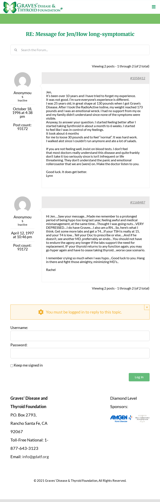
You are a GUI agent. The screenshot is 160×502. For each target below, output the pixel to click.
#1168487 (137, 202)
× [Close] (147, 307)
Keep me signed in (28, 365)
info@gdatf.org (35, 456)
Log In (139, 377)
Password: (19, 345)
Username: (19, 328)
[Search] (15, 50)
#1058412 (137, 78)
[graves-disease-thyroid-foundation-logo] (32, 3)
